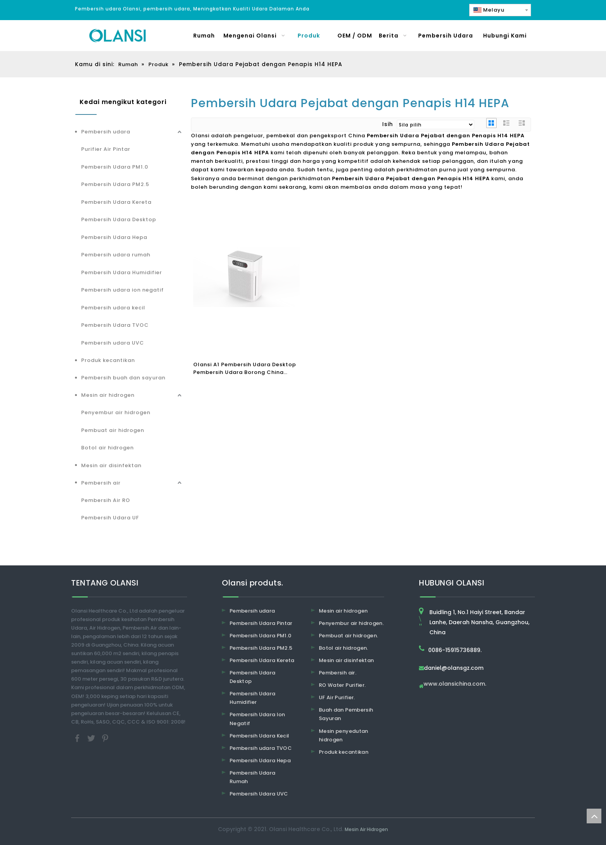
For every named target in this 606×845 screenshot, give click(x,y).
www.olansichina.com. (455, 684)
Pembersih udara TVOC (261, 748)
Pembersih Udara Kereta (116, 202)
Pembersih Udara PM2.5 (115, 184)
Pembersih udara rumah (115, 254)
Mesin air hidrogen (107, 395)
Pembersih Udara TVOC (115, 325)
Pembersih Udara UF (110, 517)
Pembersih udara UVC (112, 343)
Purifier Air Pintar (105, 149)
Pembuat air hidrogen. (348, 635)
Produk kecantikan (108, 360)
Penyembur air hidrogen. (351, 623)
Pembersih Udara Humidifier (121, 272)
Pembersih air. (337, 672)
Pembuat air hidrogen (112, 430)
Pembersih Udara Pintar (261, 623)
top (594, 816)
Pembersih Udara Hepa (114, 237)
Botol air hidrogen (107, 447)
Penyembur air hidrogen (115, 412)
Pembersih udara (105, 131)
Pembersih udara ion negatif (122, 290)
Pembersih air (101, 483)
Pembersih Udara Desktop (118, 219)
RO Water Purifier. (342, 685)
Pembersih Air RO (105, 500)
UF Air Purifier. (337, 697)
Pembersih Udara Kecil (259, 735)
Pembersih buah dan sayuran (123, 377)
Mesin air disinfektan (111, 465)
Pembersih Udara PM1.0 (114, 167)
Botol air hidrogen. (343, 648)
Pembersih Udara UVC (259, 793)
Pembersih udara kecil (113, 307)
